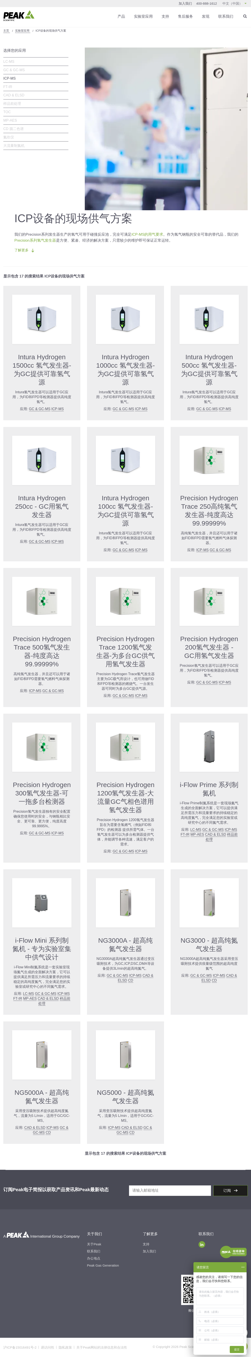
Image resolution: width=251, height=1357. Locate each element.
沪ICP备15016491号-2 (20, 1347)
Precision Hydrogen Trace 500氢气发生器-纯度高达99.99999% (42, 651)
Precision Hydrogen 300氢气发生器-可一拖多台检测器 (42, 793)
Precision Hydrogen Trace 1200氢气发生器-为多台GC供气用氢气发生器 (125, 651)
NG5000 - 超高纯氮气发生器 (125, 1097)
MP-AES (10, 120)
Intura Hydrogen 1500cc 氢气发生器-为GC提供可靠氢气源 (41, 369)
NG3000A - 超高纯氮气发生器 (125, 944)
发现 (205, 16)
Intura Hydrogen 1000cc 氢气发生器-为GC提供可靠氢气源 (125, 369)
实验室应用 (143, 16)
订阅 (227, 1191)
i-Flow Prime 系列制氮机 (209, 789)
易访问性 (47, 1347)
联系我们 (225, 16)
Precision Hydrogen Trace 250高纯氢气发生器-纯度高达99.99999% (209, 510)
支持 (165, 16)
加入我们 (185, 3)
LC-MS (8, 61)
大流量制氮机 (14, 145)
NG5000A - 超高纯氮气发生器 (42, 1097)
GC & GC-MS (14, 70)
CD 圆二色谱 (13, 129)
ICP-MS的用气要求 (147, 234)
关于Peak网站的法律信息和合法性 (101, 1347)
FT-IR (7, 87)
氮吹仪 (8, 137)
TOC (7, 112)
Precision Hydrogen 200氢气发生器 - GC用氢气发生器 (209, 647)
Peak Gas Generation (103, 1265)
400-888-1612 (206, 3)
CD (130, 980)
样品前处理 (12, 103)
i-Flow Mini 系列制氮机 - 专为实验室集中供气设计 (41, 949)
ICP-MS (9, 78)
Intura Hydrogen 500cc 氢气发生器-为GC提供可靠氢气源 (209, 369)
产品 (121, 16)
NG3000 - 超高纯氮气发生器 (209, 944)
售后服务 (185, 16)
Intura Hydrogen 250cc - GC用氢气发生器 (42, 506)
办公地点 (93, 1258)
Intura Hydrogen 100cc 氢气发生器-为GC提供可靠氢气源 (125, 510)
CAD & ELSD (13, 95)
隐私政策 (65, 1347)
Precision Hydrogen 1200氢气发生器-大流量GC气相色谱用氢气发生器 (125, 797)
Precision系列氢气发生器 (35, 240)
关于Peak (94, 1244)
